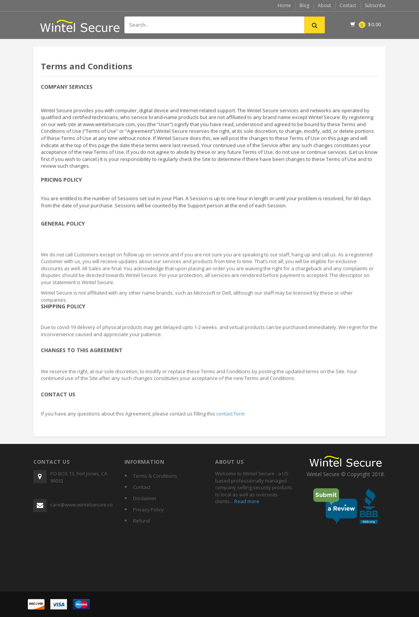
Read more (246, 501)
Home (284, 5)
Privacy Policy (148, 509)
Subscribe (375, 5)
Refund (141, 520)
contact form (230, 416)
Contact (348, 5)
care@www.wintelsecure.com (81, 504)
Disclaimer (145, 498)
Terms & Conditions (155, 475)
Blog (304, 5)
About (324, 5)
